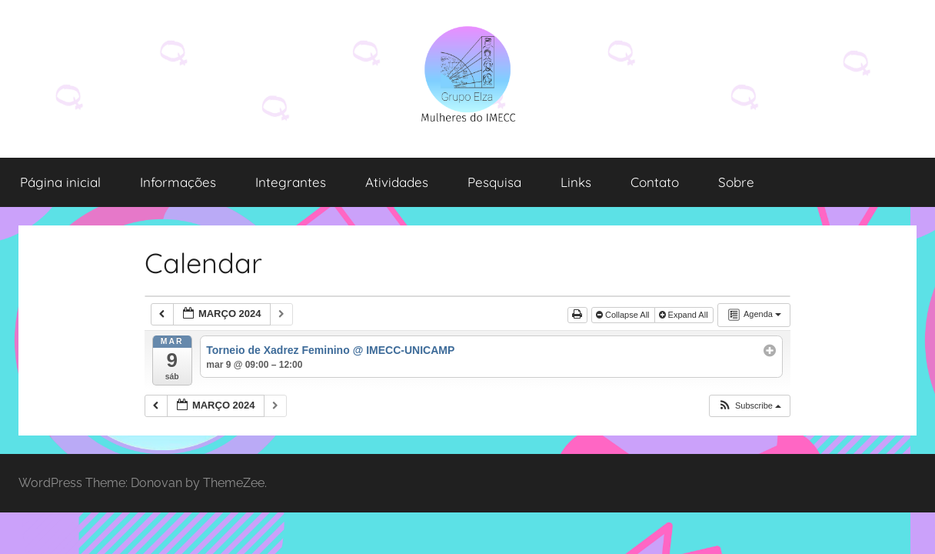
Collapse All (624, 314)
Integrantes (290, 182)
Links (576, 182)
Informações (178, 182)
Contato (655, 182)
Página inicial (60, 182)
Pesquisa (494, 182)
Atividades (396, 182)
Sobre (736, 182)
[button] (749, 405)
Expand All (684, 314)
